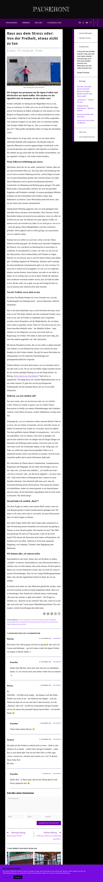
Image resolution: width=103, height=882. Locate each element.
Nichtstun (44, 622)
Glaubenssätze (24, 622)
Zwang (24, 624)
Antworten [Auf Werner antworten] (57, 685)
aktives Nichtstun (24, 619)
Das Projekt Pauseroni (87, 137)
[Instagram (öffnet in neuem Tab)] (83, 23)
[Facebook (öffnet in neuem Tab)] (80, 23)
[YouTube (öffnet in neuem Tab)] (87, 23)
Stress (9, 624)
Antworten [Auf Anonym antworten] (57, 739)
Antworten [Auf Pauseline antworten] (57, 661)
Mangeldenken (35, 622)
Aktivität (34, 619)
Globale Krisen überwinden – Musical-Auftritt (85, 108)
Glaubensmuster (12, 622)
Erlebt (40, 51)
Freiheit (53, 619)
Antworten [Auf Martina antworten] (57, 638)
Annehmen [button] (18, 877)
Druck (47, 619)
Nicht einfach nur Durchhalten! (26, 376)
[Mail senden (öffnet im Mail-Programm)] (90, 23)
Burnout (42, 619)
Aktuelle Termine (85, 38)
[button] (44, 613)
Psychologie (53, 622)
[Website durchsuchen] (95, 23)
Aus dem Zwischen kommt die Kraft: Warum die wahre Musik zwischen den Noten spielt (84, 91)
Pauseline (13, 51)
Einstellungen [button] (7, 877)
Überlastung (16, 624)
